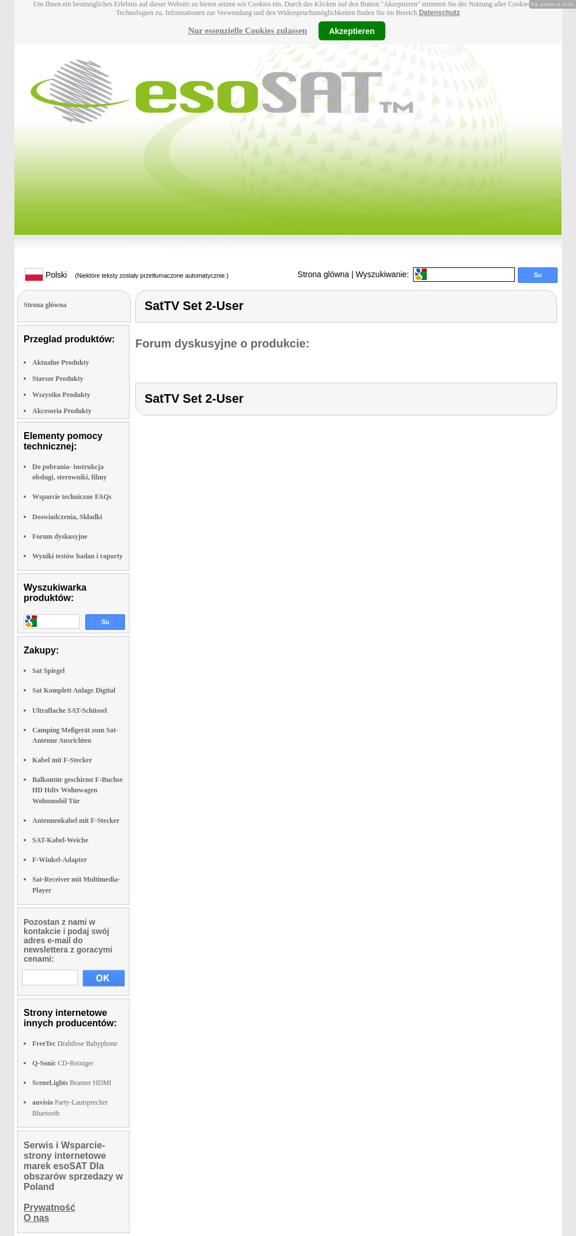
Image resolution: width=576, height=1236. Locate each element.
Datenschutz (439, 13)
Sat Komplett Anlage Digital (73, 690)
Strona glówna (324, 274)
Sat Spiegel (48, 671)
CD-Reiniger (62, 1063)
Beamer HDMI (71, 1083)
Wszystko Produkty (61, 395)
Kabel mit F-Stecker (62, 760)
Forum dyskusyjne (60, 536)
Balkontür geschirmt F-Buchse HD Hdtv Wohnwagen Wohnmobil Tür (77, 790)
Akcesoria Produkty (62, 411)
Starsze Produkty (58, 379)
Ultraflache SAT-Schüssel (69, 710)
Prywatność (49, 1207)
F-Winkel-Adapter (59, 860)
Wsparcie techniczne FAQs (72, 497)
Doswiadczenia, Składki (67, 517)
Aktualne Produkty (60, 362)
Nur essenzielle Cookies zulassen (247, 30)
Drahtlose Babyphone (75, 1044)
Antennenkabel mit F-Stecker (75, 821)
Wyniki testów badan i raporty (77, 556)
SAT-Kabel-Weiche (60, 840)
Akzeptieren (351, 30)
